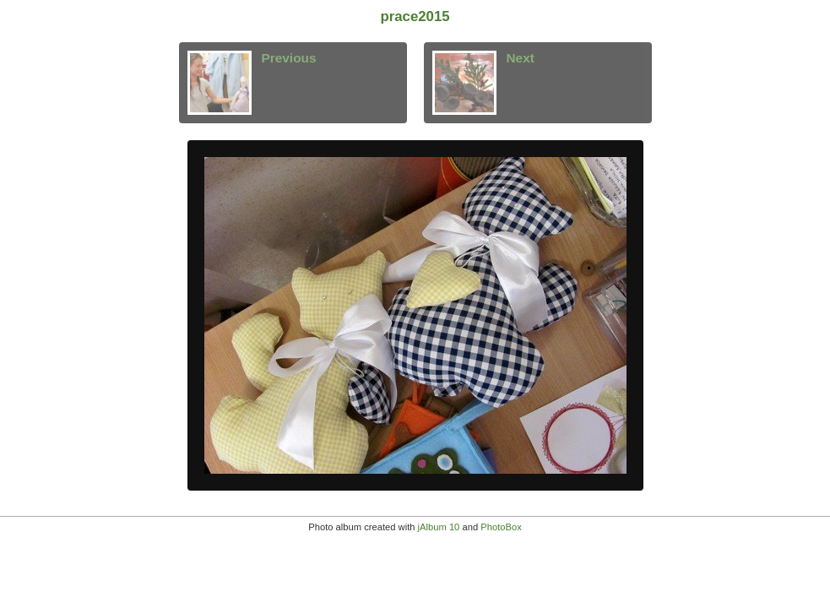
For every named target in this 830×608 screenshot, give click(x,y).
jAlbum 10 (439, 527)
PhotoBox (501, 527)
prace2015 (414, 16)
